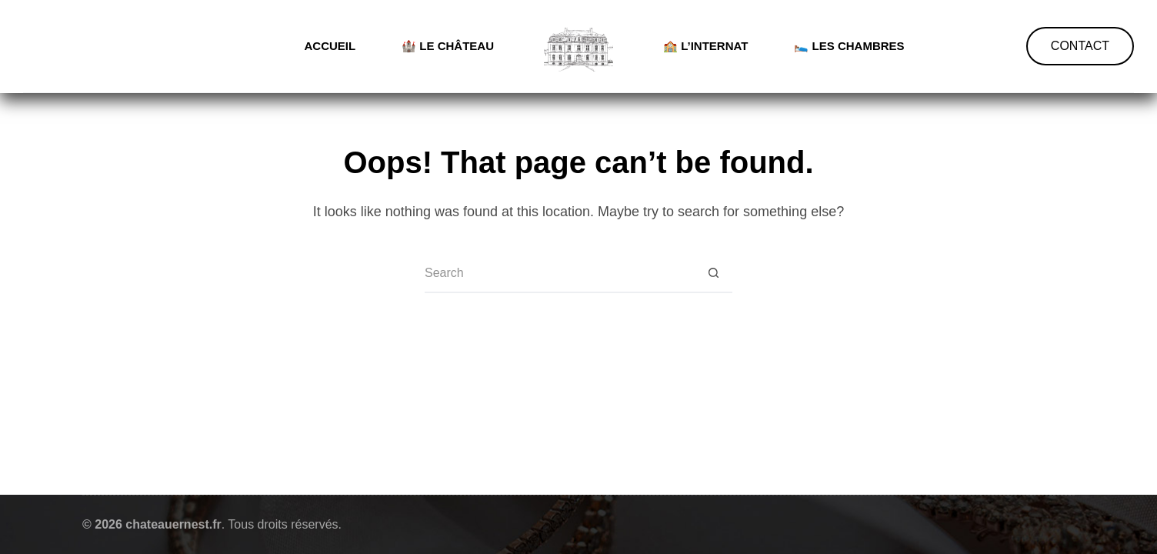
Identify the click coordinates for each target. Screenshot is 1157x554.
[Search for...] (559, 274)
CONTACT (1080, 45)
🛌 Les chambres (849, 45)
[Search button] (713, 274)
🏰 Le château (448, 45)
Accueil (329, 45)
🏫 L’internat (705, 45)
